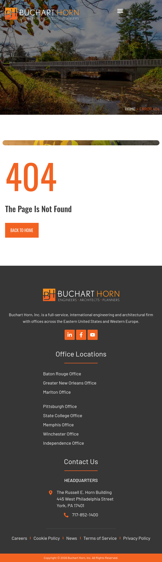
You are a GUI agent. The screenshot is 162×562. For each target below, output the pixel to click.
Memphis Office (58, 424)
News (71, 538)
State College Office (62, 415)
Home (130, 108)
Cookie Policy (47, 538)
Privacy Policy (136, 538)
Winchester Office (61, 434)
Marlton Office (57, 392)
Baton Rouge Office (62, 373)
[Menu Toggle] (120, 11)
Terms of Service (100, 538)
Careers (19, 538)
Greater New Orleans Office (69, 383)
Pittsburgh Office (60, 406)
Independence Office (63, 443)
